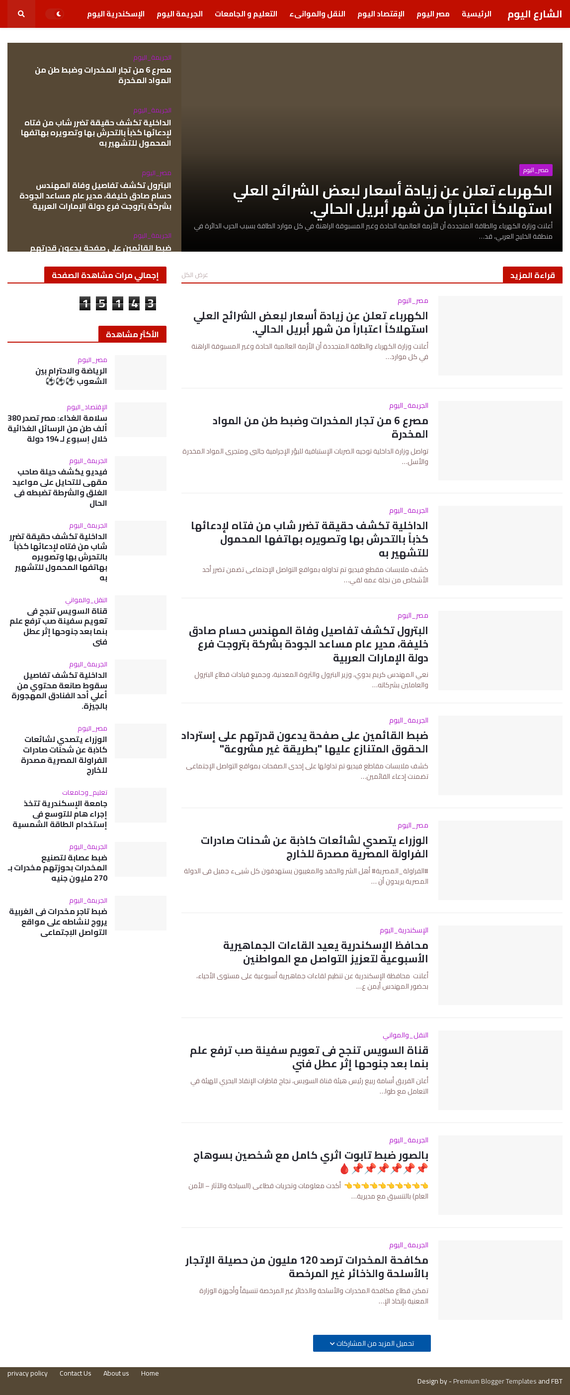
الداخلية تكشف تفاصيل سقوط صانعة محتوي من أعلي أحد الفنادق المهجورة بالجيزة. (59, 690)
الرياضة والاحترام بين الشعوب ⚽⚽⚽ (71, 376)
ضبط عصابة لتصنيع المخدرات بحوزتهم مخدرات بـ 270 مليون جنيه (57, 867)
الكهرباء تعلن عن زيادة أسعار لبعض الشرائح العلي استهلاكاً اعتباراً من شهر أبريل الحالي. (393, 199)
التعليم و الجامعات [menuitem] (246, 13)
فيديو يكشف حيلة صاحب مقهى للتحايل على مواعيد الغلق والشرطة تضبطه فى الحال (59, 487)
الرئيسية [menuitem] (476, 13)
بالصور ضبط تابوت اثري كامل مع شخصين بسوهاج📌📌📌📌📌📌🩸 (310, 1162)
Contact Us (75, 1373)
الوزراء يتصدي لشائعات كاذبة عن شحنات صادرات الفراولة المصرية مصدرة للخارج (314, 847)
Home (150, 1373)
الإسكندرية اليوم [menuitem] (116, 13)
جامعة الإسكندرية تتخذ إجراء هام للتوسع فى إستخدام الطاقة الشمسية (59, 813)
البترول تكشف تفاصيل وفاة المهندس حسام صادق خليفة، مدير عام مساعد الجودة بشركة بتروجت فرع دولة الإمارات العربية (95, 195)
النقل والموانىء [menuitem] (317, 13)
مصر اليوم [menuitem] (433, 13)
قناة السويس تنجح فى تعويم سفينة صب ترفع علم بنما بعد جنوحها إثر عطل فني (309, 1057)
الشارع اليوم (535, 13)
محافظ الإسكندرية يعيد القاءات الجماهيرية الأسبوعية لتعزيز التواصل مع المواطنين (325, 952)
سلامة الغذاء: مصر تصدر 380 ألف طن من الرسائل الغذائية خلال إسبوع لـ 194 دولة (57, 428)
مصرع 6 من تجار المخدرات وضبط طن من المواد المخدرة (103, 75)
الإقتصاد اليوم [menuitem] (381, 13)
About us (116, 1373)
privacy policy (27, 1373)
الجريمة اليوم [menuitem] (180, 13)
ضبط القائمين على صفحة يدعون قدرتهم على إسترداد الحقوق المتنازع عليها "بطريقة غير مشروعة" (304, 742)
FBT (557, 1381)
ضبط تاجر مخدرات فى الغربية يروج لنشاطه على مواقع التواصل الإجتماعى (58, 921)
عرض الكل (194, 274)
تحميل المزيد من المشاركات (374, 1343)
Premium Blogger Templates (495, 1381)
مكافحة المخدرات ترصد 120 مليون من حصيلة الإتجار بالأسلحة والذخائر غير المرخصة (306, 1267)
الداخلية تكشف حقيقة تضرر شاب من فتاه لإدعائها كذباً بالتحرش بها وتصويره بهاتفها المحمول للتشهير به (96, 132)
